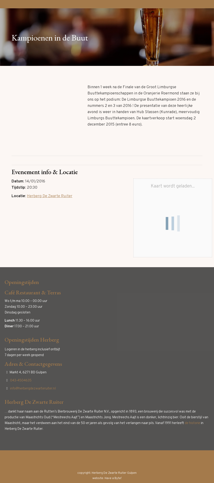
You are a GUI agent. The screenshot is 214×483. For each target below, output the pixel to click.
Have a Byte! (113, 478)
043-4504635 (21, 380)
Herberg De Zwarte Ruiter (49, 196)
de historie (192, 423)
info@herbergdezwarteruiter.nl (33, 388)
